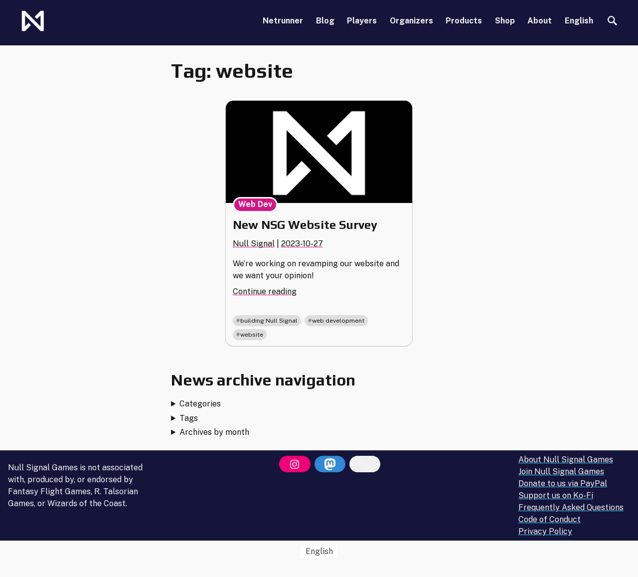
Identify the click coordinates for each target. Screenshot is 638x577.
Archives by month (214, 432)
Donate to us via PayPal (562, 483)
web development (338, 320)
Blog (325, 20)
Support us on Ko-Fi (555, 495)
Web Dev (255, 204)
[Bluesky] (364, 464)
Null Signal (254, 243)
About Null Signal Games (565, 459)
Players (362, 20)
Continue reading (265, 291)
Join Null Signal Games (561, 471)
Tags (188, 418)
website (251, 334)
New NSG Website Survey (305, 224)
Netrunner (283, 20)
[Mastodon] (330, 464)
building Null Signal (269, 320)
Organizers (411, 20)
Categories (200, 403)
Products (464, 20)
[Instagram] (294, 464)
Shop (505, 20)
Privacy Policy (545, 531)
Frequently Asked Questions (571, 507)
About (539, 20)
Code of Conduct (549, 519)
